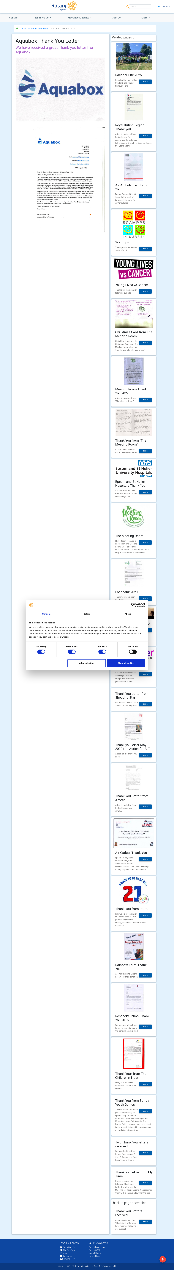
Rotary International (97, 1247)
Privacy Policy (67, 1259)
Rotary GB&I (94, 1250)
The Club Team (68, 1250)
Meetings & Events (79, 17)
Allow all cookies (126, 663)
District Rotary (95, 1253)
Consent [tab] (46, 614)
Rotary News (94, 1256)
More (144, 17)
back (145, 1222)
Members (164, 6)
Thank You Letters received (34, 28)
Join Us (116, 17)
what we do (42, 17)
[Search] (140, 6)
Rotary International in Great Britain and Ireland (94, 1266)
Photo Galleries (67, 1247)
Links (63, 1253)
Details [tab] (87, 614)
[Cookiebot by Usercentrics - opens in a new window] (133, 605)
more (145, 82)
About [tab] (128, 614)
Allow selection (86, 663)
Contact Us (66, 1256)
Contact (13, 17)
